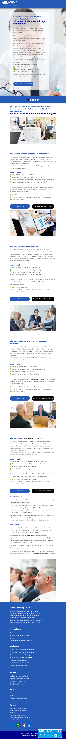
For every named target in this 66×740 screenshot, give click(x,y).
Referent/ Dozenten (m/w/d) (19, 681)
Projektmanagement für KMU (19, 665)
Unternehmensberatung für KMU (20, 635)
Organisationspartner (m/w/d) (19, 679)
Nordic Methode (30, 535)
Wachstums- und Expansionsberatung (22, 652)
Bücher (12, 638)
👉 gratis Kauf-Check (43, 491)
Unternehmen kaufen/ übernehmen (21, 657)
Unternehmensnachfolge (39, 379)
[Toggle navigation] (62, 4)
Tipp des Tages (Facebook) (18, 698)
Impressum (25, 736)
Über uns (12, 633)
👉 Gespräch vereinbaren (23, 84)
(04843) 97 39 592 (19, 715)
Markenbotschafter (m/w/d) (19, 676)
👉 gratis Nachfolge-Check (43, 398)
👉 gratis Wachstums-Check (43, 299)
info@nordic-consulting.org (23, 720)
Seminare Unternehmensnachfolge (21, 641)
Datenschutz (34, 736)
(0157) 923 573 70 (27, 718)
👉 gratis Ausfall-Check (43, 206)
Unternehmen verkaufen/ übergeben (21, 655)
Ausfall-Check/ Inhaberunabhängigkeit (22, 649)
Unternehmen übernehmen (33, 438)
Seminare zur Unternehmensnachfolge (45, 553)
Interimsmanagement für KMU (19, 663)
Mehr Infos (20, 206)
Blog (11, 695)
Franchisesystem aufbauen (17, 502)
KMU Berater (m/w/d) (17, 684)
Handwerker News (15, 693)
